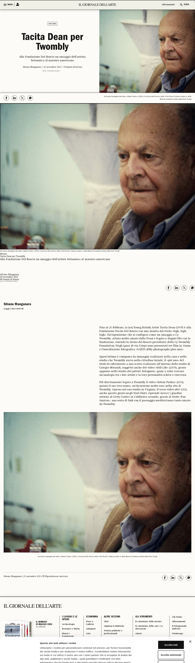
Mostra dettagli (160, 657)
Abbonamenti (168, 5)
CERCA (186, 5)
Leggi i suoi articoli (13, 308)
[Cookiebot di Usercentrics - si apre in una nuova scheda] (19, 657)
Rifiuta (161, 643)
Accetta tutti (161, 623)
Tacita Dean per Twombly (52, 42)
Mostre (52, 24)
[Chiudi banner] (190, 620)
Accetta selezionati (161, 633)
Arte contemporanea (51, 70)
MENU (10, 5)
